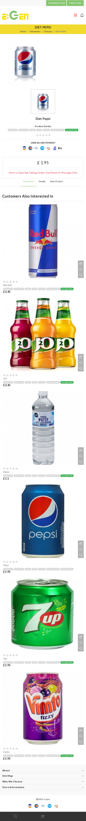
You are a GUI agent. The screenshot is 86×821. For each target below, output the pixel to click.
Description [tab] (28, 181)
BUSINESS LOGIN (57, 3)
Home (23, 31)
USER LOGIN (75, 3)
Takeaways (35, 31)
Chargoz (48, 31)
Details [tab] (42, 181)
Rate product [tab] (56, 181)
